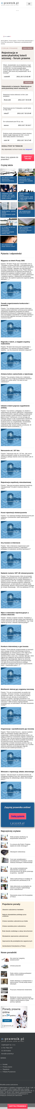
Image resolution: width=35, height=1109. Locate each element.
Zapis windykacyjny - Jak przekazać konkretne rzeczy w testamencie (25, 229)
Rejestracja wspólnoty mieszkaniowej (16, 482)
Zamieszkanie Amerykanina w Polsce (14, 946)
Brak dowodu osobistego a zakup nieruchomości (17, 931)
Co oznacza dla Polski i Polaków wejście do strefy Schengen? (20, 845)
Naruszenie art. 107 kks (10, 450)
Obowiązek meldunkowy (17, 852)
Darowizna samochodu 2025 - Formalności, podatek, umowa (26, 180)
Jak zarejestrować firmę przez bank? (25, 212)
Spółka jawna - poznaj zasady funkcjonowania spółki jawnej (8, 213)
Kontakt (5, 1064)
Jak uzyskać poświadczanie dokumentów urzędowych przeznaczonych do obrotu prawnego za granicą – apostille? (21, 870)
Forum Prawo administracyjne (25, 40)
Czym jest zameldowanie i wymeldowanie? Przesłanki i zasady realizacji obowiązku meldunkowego (21, 861)
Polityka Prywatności (9, 1071)
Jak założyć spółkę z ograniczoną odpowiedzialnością (8, 179)
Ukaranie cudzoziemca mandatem (13, 909)
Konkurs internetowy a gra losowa (14, 646)
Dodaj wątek (27, 48)
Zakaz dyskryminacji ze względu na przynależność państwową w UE (21, 879)
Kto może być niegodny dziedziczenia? (17, 959)
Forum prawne (13, 40)
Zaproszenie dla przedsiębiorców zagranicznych (17, 941)
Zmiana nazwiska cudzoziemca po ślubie (15, 921)
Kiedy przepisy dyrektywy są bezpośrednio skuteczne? (19, 837)
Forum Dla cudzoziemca (7, 42)
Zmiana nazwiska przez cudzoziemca (14, 926)
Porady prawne (7, 1067)
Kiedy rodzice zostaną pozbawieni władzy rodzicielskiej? (20, 974)
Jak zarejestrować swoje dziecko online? (8, 245)
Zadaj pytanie (17, 816)
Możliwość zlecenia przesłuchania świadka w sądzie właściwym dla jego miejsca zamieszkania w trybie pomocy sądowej (22, 999)
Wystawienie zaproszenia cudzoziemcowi (15, 936)
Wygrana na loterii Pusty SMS (13, 261)
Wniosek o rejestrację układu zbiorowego (17, 772)
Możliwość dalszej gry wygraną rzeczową (17, 689)
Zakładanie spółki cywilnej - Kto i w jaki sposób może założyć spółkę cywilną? (8, 196)
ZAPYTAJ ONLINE (28, 158)
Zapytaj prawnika (17, 1106)
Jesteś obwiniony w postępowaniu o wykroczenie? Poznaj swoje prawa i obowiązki (21, 982)
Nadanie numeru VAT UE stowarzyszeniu (17, 573)
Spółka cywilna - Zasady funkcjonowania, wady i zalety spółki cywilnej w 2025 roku (26, 197)
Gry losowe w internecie (10, 543)
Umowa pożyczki (15, 966)
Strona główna (4, 40)
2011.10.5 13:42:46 (23, 76)
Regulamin (6, 1069)
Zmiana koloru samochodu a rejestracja (17, 374)
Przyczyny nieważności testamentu (21, 989)
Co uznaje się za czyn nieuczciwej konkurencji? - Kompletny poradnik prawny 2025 (8, 230)
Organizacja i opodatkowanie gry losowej (17, 729)
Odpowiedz (28, 82)
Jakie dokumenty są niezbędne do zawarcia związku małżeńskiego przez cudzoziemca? (20, 887)
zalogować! (28, 149)
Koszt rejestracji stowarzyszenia (14, 512)
